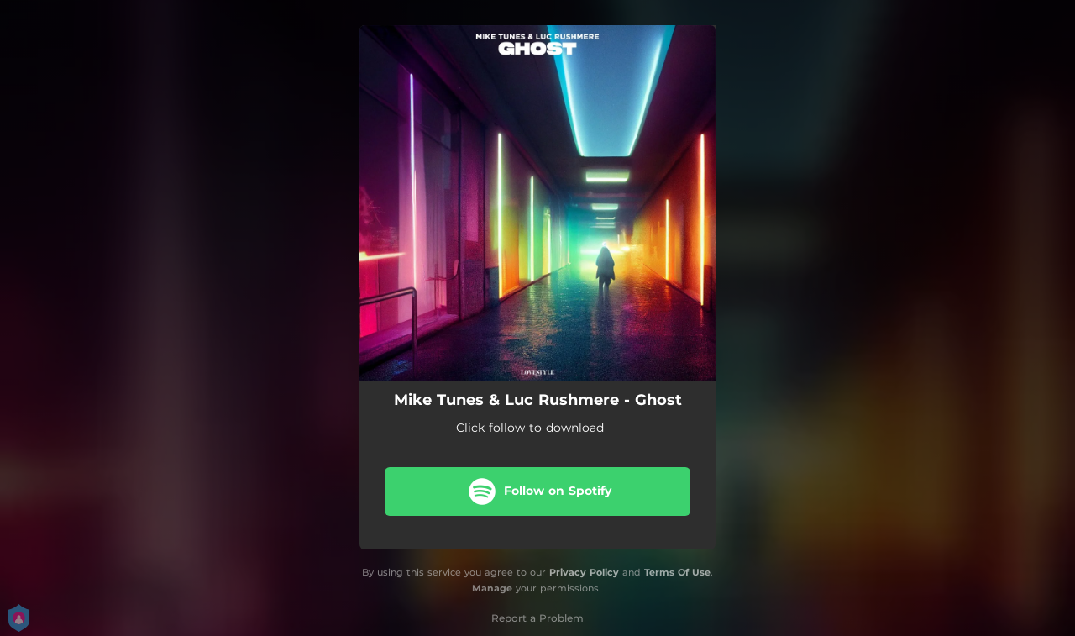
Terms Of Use (677, 572)
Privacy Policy (584, 572)
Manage (492, 588)
